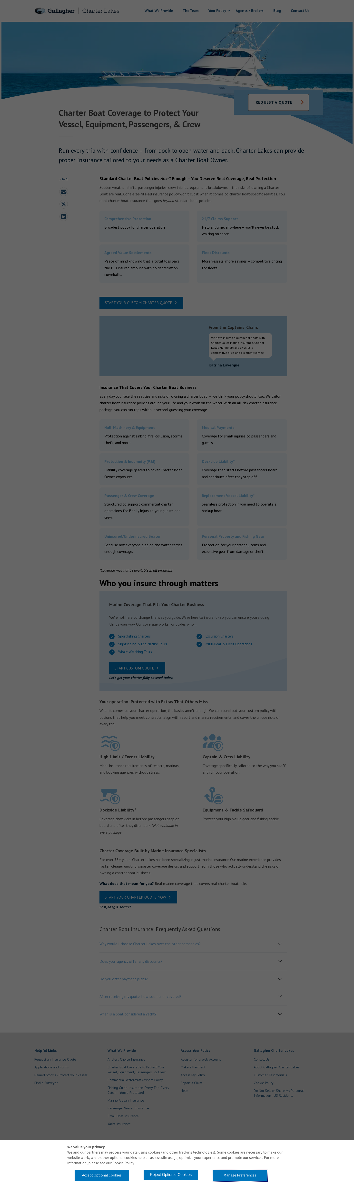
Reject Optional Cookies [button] (171, 1175)
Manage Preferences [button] (240, 1175)
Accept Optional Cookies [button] (101, 1175)
